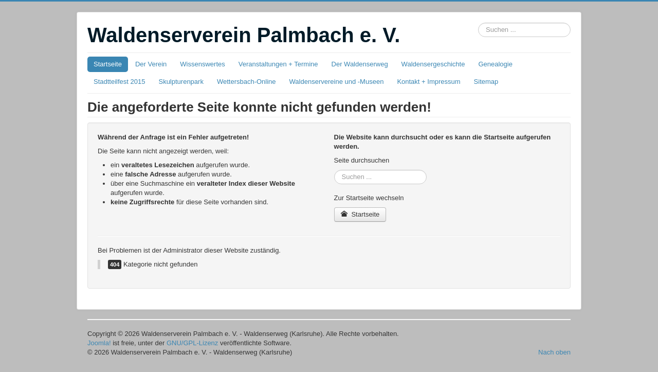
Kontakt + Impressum (428, 81)
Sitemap (486, 81)
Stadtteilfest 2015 (119, 81)
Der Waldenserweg (360, 64)
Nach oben (554, 352)
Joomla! (99, 343)
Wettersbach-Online (246, 81)
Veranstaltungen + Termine (278, 64)
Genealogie (495, 64)
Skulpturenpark (180, 81)
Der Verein (151, 64)
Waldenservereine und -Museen (336, 81)
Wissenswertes (202, 64)
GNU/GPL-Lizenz (192, 343)
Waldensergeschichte (433, 64)
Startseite (108, 64)
